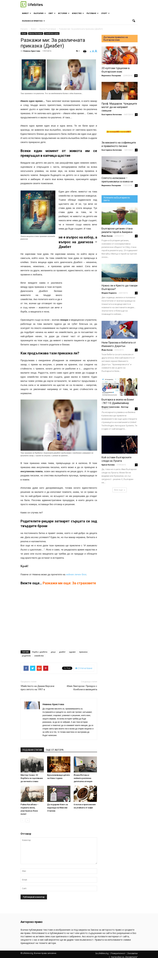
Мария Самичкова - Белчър (115, 407)
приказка (83, 652)
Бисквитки (133, 953)
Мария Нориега (109, 293)
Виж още (119, 490)
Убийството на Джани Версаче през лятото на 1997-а (37, 688)
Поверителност (118, 953)
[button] (134, 21)
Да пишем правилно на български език (115, 38)
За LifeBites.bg (101, 953)
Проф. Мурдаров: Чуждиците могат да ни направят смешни (119, 107)
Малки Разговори (35, 33)
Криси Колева (108, 464)
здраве (72, 652)
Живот (26, 13)
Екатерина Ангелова (112, 114)
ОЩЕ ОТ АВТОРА (55, 750)
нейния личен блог (76, 574)
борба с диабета (39, 652)
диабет (62, 652)
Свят (52, 13)
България (40, 13)
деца (53, 652)
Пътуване (93, 13)
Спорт (105, 13)
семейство (39, 655)
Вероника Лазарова (111, 75)
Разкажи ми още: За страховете (69, 583)
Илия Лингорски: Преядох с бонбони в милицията (82, 688)
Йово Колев (107, 236)
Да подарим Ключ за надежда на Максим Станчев (57, 807)
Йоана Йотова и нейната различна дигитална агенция (83, 778)
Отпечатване (83, 668)
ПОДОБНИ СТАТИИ (32, 750)
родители (26, 655)
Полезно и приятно (33, 21)
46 (136, 75)
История (63, 13)
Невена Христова (31, 51)
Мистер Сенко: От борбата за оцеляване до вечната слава (32, 778)
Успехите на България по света (116, 199)
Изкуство (78, 13)
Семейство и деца (52, 33)
